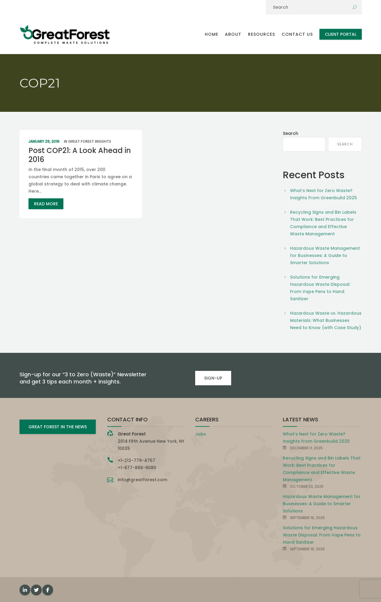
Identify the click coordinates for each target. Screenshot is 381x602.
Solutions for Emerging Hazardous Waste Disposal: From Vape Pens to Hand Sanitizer (320, 288)
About (233, 34)
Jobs (200, 434)
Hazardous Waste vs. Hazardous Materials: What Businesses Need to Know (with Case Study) (325, 320)
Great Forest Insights (89, 141)
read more (46, 204)
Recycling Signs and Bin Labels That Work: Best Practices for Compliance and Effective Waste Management (323, 223)
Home (211, 34)
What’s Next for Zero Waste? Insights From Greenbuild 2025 (323, 194)
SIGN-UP (213, 378)
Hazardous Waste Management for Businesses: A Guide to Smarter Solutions (325, 255)
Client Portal (340, 34)
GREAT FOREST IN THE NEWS (58, 427)
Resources (261, 34)
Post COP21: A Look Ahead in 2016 (80, 154)
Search (290, 133)
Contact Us (297, 34)
